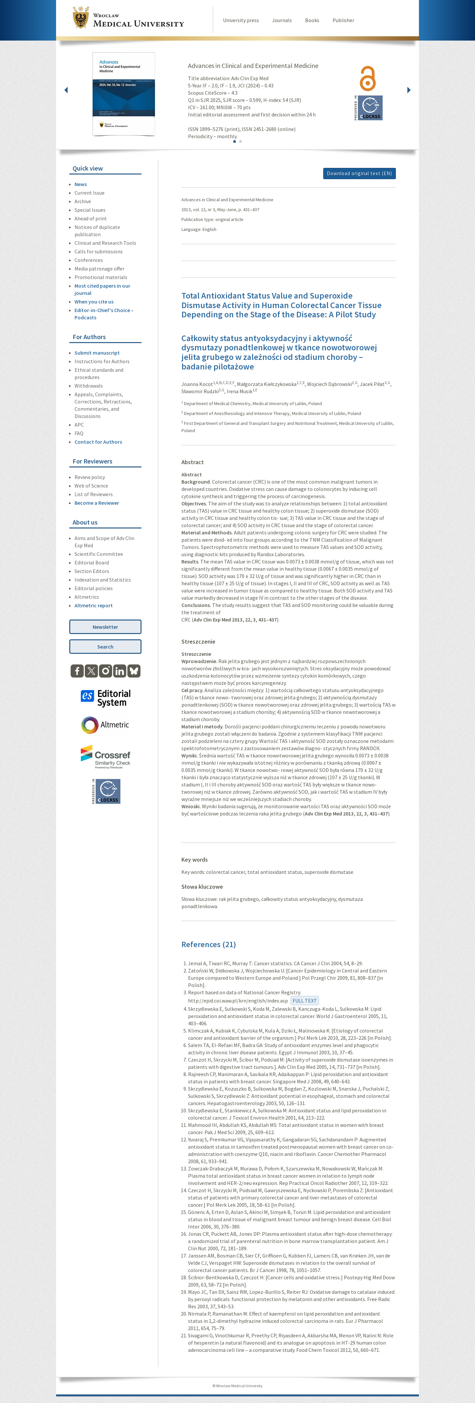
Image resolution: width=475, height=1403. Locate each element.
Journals (282, 20)
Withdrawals (89, 385)
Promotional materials (101, 277)
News (81, 184)
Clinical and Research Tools (105, 242)
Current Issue (90, 192)
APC (79, 424)
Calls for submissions (99, 251)
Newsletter (105, 626)
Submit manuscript (97, 352)
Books (312, 20)
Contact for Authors (98, 441)
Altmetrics (87, 596)
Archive (83, 201)
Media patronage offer (99, 268)
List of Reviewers (94, 494)
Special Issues (90, 210)
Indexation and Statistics (103, 579)
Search (105, 646)
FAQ (79, 433)
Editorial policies (94, 588)
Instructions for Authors (102, 361)
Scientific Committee (99, 554)
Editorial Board (92, 562)
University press (241, 20)
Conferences (89, 260)
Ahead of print (91, 218)
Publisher (343, 20)
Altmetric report (94, 605)
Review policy (90, 477)
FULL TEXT (305, 1000)
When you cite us (94, 301)
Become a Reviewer (97, 502)
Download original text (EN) (359, 173)
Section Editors (92, 571)
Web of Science (91, 485)
